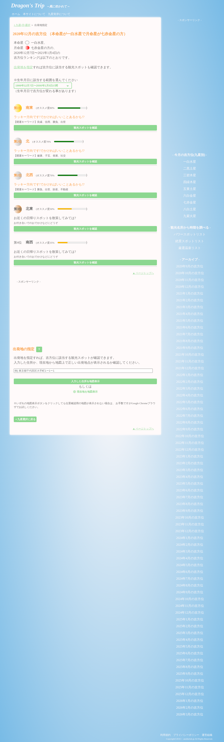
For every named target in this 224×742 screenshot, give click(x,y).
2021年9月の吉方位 (189, 347)
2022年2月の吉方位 (189, 381)
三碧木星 (189, 175)
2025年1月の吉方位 (189, 619)
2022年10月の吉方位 (189, 436)
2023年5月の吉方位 (189, 483)
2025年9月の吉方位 (189, 673)
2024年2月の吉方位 (189, 544)
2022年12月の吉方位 (189, 449)
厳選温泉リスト (189, 248)
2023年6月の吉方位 (189, 490)
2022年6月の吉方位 (189, 409)
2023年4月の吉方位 (189, 476)
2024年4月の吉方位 (189, 558)
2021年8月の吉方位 (189, 341)
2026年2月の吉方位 (189, 707)
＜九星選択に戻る (25, 419)
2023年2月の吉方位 (189, 463)
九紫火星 (189, 216)
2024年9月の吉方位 (189, 592)
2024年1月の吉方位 (189, 538)
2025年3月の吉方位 (189, 633)
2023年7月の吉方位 (189, 497)
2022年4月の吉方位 (189, 395)
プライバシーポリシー (186, 735)
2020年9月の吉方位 (189, 266)
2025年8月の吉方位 (189, 667)
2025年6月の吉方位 (189, 653)
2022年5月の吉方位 (189, 402)
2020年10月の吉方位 (189, 273)
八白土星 (189, 209)
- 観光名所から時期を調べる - (190, 227)
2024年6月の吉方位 (189, 571)
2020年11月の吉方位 (189, 280)
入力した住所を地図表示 (85, 381)
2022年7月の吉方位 (189, 415)
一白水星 (189, 161)
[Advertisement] (85, 312)
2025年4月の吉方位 (189, 639)
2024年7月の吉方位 (189, 578)
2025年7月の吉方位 (189, 660)
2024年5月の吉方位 (189, 565)
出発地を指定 (23, 67)
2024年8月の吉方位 (189, 585)
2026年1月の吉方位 (189, 700)
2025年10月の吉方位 (189, 680)
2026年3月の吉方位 (189, 714)
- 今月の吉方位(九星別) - (189, 155)
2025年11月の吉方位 (189, 687)
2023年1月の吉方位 (189, 456)
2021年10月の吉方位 (189, 354)
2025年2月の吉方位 (189, 626)
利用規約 (165, 735)
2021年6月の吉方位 (189, 327)
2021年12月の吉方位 (189, 368)
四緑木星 (189, 182)
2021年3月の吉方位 (189, 307)
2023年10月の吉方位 (189, 517)
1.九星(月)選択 (22, 25)
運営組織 (207, 735)
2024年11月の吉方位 (189, 605)
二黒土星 (189, 168)
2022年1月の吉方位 (189, 375)
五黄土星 (189, 188)
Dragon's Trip (40, 5)
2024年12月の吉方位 (189, 612)
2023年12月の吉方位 (189, 531)
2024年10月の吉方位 (189, 599)
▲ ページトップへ (143, 273)
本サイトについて (34, 14)
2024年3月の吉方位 (189, 551)
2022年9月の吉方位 (189, 429)
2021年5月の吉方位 (189, 320)
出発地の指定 (27, 349)
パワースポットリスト (190, 234)
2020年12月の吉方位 (189, 286)
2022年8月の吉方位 (189, 422)
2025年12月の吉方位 (189, 694)
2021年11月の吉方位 (189, 361)
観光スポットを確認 (85, 127)
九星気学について (59, 14)
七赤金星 (189, 202)
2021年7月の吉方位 (189, 334)
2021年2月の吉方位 (189, 300)
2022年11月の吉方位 (189, 442)
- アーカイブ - (190, 259)
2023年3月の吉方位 (189, 470)
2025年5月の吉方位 (189, 646)
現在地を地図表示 (85, 391)
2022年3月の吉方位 (189, 388)
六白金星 (189, 195)
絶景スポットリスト (189, 241)
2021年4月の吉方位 (189, 313)
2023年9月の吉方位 (189, 510)
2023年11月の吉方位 (189, 524)
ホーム (16, 14)
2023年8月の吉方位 (189, 504)
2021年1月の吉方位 (189, 293)
